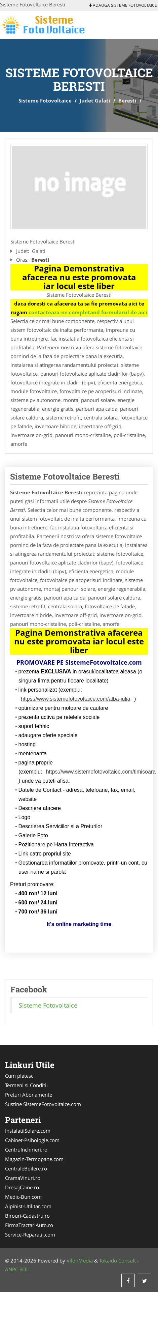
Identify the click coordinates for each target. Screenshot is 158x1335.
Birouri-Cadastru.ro (27, 1216)
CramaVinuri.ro (22, 1178)
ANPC (11, 1269)
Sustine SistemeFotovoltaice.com (43, 1104)
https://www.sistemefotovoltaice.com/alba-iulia (75, 699)
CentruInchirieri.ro (26, 1150)
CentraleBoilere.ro (26, 1168)
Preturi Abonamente (28, 1095)
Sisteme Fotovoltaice (45, 100)
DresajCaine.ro (22, 1187)
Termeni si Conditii (26, 1085)
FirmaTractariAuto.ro (29, 1225)
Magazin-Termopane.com (34, 1159)
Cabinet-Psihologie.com (32, 1140)
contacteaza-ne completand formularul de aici (88, 312)
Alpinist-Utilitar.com (28, 1206)
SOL (24, 1269)
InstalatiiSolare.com (27, 1131)
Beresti (127, 100)
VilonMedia (80, 1260)
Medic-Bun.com (23, 1197)
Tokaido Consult (117, 1260)
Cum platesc (19, 1076)
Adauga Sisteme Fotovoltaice (123, 5)
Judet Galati (95, 100)
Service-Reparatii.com (30, 1234)
